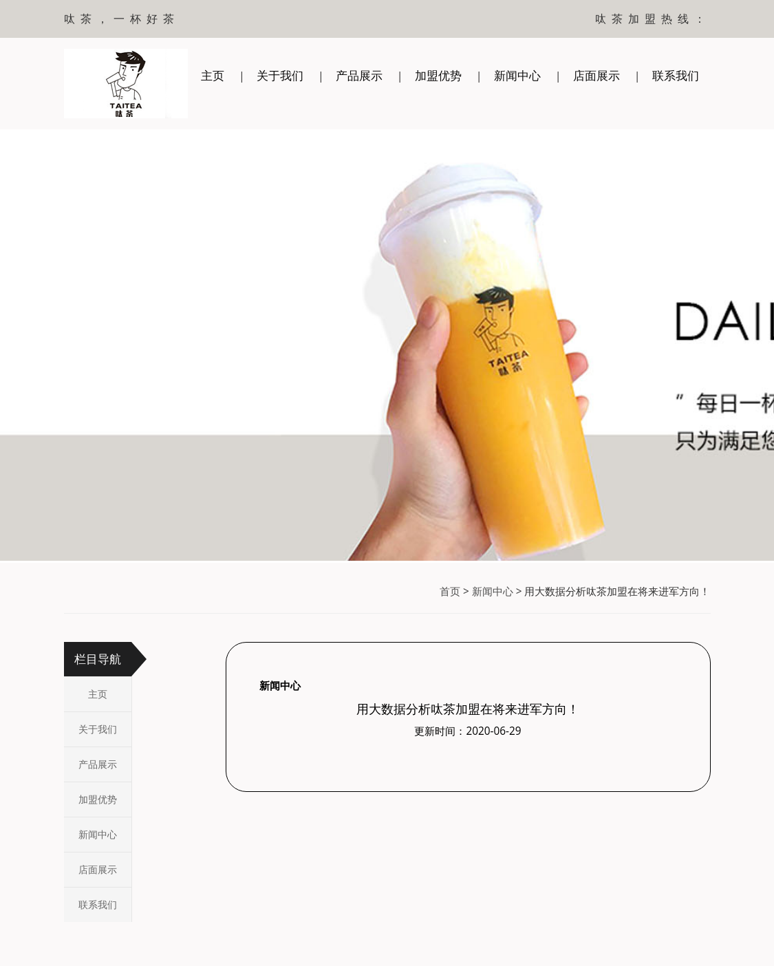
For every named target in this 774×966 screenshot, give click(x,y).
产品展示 (359, 75)
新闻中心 (517, 75)
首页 (450, 591)
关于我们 (280, 75)
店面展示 (596, 75)
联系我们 (675, 75)
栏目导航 (97, 659)
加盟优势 (438, 75)
